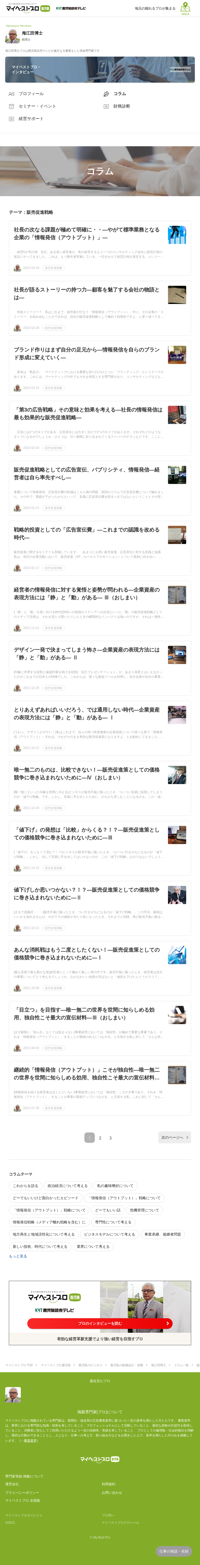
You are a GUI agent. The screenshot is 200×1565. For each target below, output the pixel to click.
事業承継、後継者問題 (163, 1234)
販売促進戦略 (53, 267)
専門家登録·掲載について (24, 1476)
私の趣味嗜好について (115, 1186)
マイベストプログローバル (120, 1522)
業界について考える (93, 1246)
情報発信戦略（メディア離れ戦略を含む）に (49, 1222)
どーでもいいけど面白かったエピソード (45, 1198)
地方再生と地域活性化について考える (44, 1234)
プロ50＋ (108, 1515)
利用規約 (108, 1484)
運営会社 (12, 1484)
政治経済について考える (68, 1186)
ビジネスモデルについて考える (109, 1234)
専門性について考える (113, 1222)
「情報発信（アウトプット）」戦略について (124, 1198)
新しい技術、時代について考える (40, 1246)
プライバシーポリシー (22, 1493)
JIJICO (10, 1522)
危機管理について (144, 1210)
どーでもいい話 (108, 1210)
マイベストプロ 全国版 (22, 1500)
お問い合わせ (112, 1493)
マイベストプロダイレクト (24, 1515)
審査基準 (30, 1440)
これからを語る (25, 1186)
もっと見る (18, 1256)
